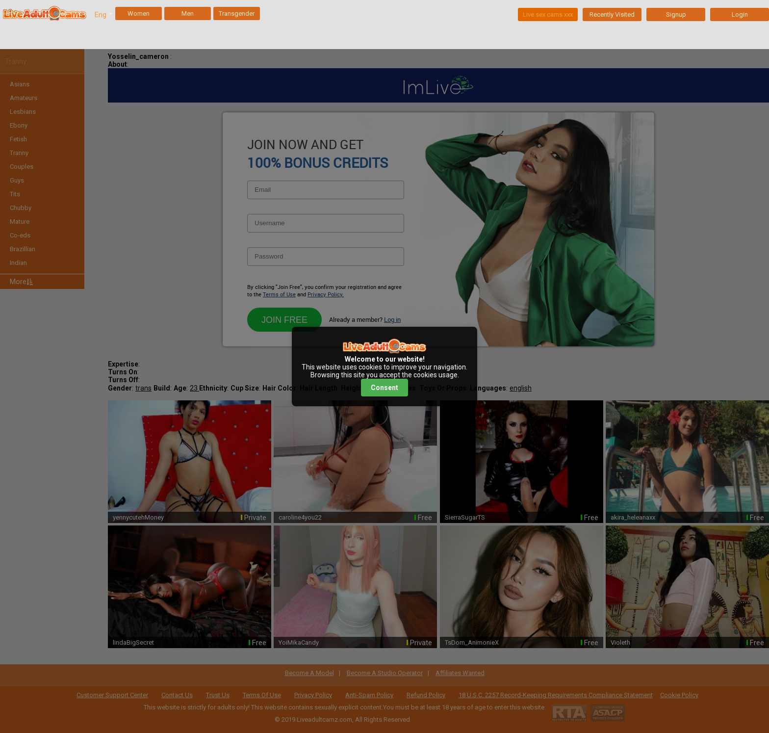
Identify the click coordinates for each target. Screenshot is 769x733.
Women (139, 13)
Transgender (237, 13)
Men (187, 13)
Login (740, 14)
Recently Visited (612, 14)
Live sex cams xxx (548, 14)
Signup (676, 14)
